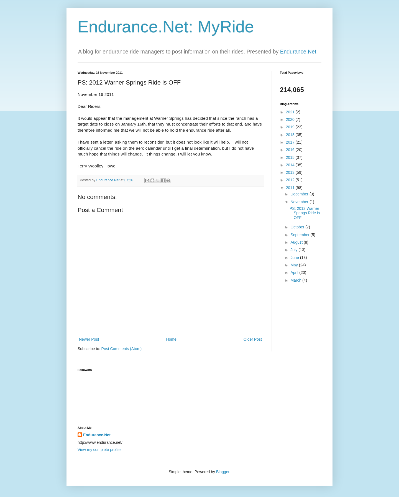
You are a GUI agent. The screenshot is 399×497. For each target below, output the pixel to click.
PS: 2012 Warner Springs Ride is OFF (305, 213)
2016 (291, 149)
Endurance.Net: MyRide (166, 26)
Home (171, 339)
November (299, 202)
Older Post (253, 339)
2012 (291, 180)
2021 (291, 112)
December (299, 194)
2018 (291, 134)
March (296, 280)
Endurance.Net (298, 52)
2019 (291, 127)
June (295, 257)
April (294, 272)
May (294, 265)
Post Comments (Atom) (121, 348)
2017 (291, 142)
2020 (291, 119)
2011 (291, 187)
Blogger (222, 472)
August (296, 242)
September (300, 235)
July (294, 250)
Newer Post (89, 339)
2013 (291, 172)
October (297, 227)
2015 (291, 157)
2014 (291, 165)
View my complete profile (99, 449)
